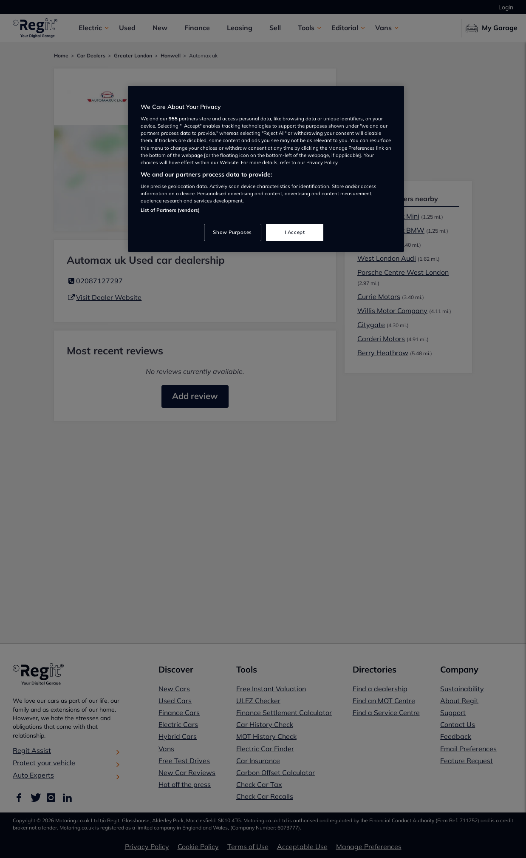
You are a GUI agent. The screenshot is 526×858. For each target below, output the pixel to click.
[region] (266, 169)
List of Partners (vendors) (170, 210)
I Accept (295, 232)
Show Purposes (232, 232)
